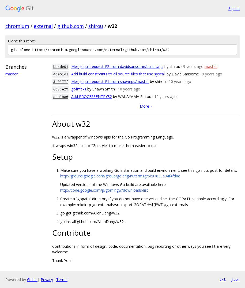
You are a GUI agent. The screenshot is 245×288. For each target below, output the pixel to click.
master (11, 73)
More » (146, 106)
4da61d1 (60, 74)
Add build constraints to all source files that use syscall (118, 73)
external (43, 26)
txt (222, 279)
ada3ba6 (60, 96)
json (235, 279)
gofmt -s (78, 89)
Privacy (47, 279)
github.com (70, 26)
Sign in (234, 8)
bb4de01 (60, 66)
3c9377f (60, 81)
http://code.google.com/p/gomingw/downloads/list (104, 190)
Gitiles (32, 279)
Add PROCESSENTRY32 (91, 96)
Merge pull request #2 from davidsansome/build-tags (117, 66)
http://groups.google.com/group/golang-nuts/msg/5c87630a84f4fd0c (120, 175)
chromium (17, 26)
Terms (61, 279)
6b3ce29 (60, 89)
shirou (95, 26)
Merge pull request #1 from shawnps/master (110, 81)
